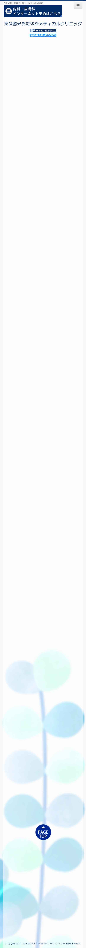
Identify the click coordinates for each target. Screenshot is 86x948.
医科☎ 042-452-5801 (43, 30)
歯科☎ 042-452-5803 (43, 35)
